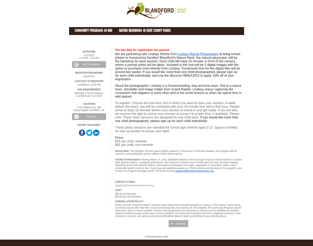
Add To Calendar (91, 64)
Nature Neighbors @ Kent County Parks (145, 31)
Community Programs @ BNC (93, 31)
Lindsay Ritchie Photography (198, 54)
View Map (91, 116)
